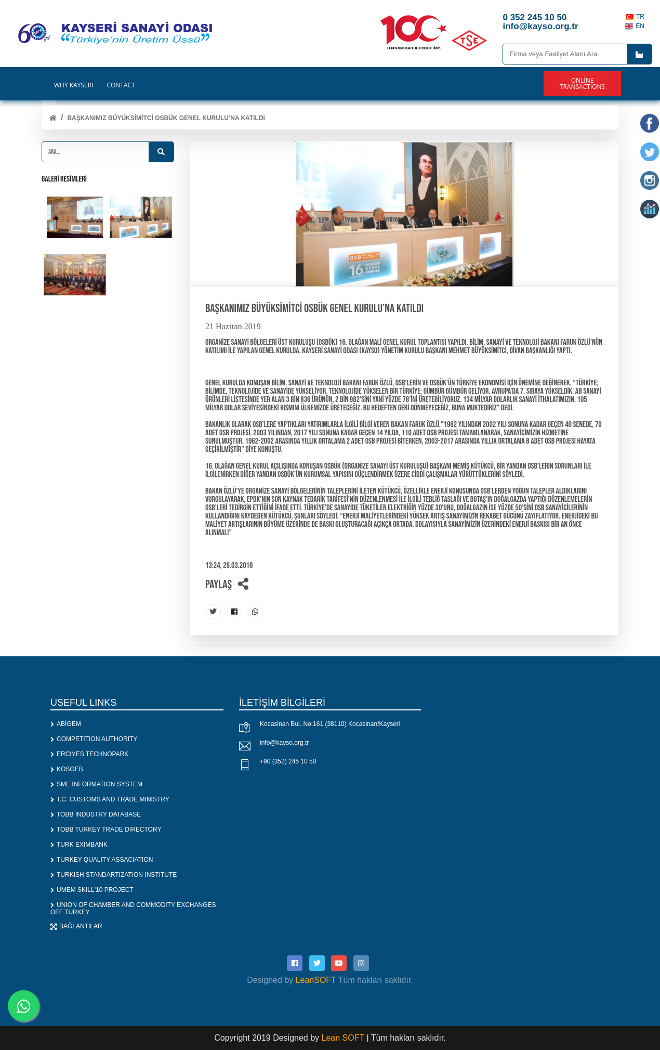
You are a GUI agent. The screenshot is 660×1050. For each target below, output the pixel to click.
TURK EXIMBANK (79, 844)
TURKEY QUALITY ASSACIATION (101, 859)
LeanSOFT (316, 980)
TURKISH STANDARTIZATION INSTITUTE (113, 874)
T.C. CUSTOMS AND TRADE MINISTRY (109, 799)
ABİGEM (65, 724)
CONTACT (121, 85)
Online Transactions (582, 83)
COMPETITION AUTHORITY (93, 739)
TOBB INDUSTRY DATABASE (95, 814)
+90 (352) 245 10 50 (288, 761)
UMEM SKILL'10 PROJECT (92, 889)
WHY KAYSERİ (73, 85)
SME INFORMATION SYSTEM (96, 784)
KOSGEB (66, 769)
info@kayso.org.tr (284, 742)
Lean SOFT (344, 1037)
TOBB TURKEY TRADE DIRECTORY (105, 829)
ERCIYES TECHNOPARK (89, 754)
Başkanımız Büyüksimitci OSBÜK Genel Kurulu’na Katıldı (166, 118)
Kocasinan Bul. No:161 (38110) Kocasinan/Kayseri (330, 724)
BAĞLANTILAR (76, 926)
